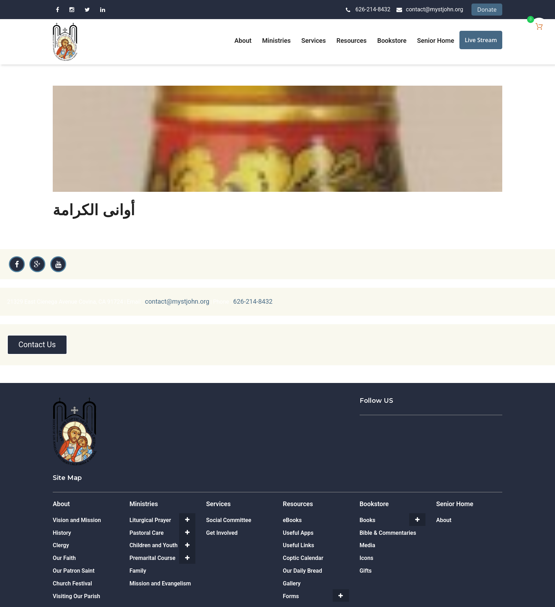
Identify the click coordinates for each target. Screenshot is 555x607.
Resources (352, 40)
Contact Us (39, 342)
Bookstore (392, 40)
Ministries (276, 40)
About (242, 40)
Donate (487, 9)
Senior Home (435, 40)
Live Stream (481, 40)
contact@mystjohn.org (434, 9)
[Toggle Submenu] (187, 517)
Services (313, 40)
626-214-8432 (372, 9)
